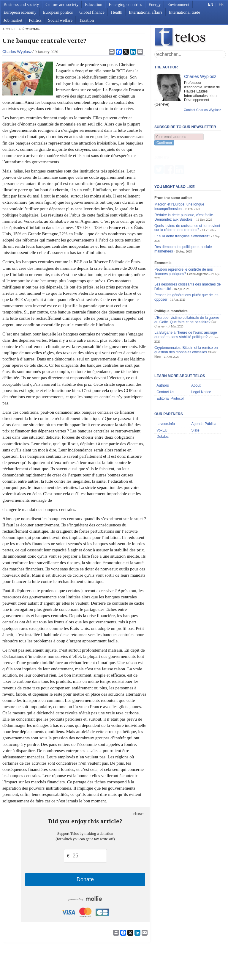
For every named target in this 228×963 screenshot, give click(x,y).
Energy (154, 4)
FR (221, 4)
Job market (13, 20)
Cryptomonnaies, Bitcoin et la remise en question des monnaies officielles (186, 320)
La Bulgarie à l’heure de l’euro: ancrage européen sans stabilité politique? (185, 305)
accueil (9, 29)
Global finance (91, 12)
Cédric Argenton (197, 244)
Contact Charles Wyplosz (202, 110)
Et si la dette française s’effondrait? (182, 207)
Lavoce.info (165, 394)
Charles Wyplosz (17, 51)
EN (210, 4)
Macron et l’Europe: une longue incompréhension (179, 177)
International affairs (145, 12)
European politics (58, 12)
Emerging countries (125, 4)
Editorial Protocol (169, 369)
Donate (85, 879)
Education (93, 4)
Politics (35, 20)
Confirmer (164, 143)
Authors (162, 356)
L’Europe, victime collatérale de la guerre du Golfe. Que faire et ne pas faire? (186, 290)
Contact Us (165, 362)
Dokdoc (162, 407)
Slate (195, 401)
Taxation (86, 20)
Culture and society (61, 4)
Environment (178, 4)
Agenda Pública (203, 394)
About (196, 356)
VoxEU (161, 401)
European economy (20, 12)
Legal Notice (201, 362)
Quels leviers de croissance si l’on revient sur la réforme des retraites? (187, 198)
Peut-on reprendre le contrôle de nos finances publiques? (183, 242)
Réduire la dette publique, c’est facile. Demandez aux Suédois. (184, 187)
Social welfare (60, 20)
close (138, 813)
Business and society (21, 4)
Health (116, 12)
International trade (184, 12)
